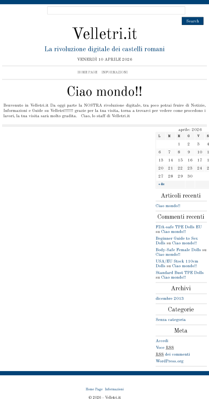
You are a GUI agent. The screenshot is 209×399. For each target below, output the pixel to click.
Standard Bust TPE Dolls (180, 265)
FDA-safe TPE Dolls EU (179, 219)
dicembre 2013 (170, 291)
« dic (161, 176)
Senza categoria (171, 312)
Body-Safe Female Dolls (178, 242)
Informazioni (114, 64)
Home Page (87, 64)
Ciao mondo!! (104, 84)
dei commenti (173, 346)
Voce (165, 340)
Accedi (162, 333)
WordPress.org (169, 353)
